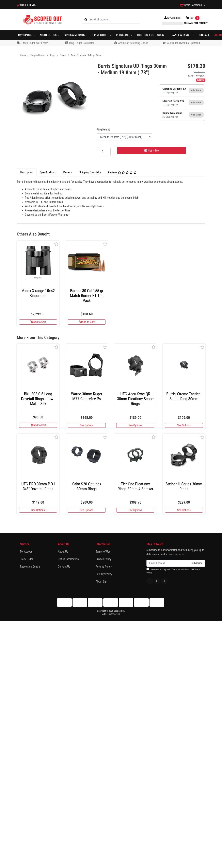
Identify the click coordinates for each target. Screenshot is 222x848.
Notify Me (151, 150)
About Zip (101, 581)
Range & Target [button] (182, 35)
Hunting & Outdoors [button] (150, 35)
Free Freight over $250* (35, 43)
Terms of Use (103, 551)
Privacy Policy (103, 559)
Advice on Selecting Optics (133, 43)
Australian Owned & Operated (183, 43)
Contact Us (64, 566)
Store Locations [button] (191, 5)
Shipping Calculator (90, 172)
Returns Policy (104, 566)
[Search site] (86, 19)
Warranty (68, 172)
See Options (86, 425)
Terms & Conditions (180, 569)
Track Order (26, 559)
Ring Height (103, 129)
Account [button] (172, 17)
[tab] (26, 172)
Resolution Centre (30, 566)
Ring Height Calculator (81, 43)
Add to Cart (38, 322)
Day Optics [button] (25, 35)
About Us (63, 551)
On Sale (205, 35)
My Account (26, 551)
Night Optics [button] (48, 35)
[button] (56, 244)
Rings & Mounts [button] (74, 35)
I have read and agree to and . (173, 571)
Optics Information (68, 559)
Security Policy (104, 574)
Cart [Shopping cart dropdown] (193, 18)
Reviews (122, 172)
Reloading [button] (123, 35)
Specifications (48, 172)
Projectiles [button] (101, 35)
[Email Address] (167, 563)
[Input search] (115, 19)
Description (26, 172)
